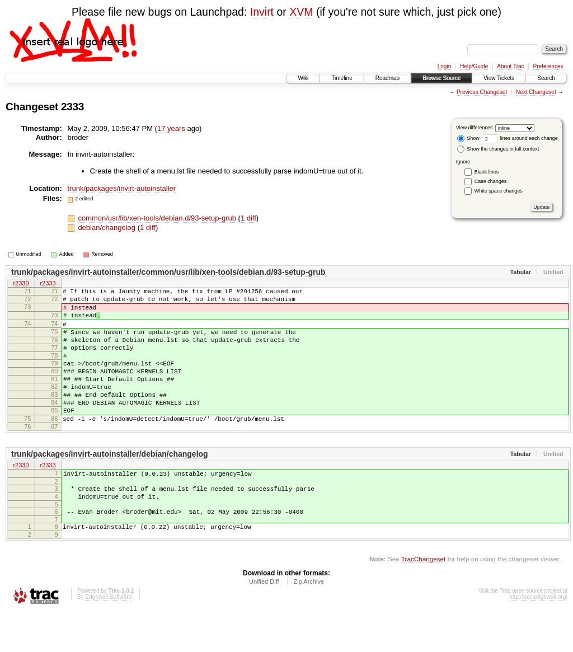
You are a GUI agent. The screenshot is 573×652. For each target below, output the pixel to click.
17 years (171, 128)
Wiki (303, 78)
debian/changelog (107, 227)
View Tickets (498, 78)
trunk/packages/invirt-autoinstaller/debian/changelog (109, 484)
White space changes (499, 191)
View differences (474, 127)
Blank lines (487, 172)
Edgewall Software (108, 637)
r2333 (47, 283)
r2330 (21, 283)
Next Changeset (536, 92)
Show (468, 138)
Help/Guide (474, 66)
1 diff (248, 218)
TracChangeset (423, 599)
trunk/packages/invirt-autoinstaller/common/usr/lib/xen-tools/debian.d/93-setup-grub (168, 272)
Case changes (491, 181)
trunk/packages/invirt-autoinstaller (122, 188)
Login (444, 66)
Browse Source (441, 78)
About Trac (510, 66)
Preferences (548, 66)
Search (546, 78)
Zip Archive (309, 621)
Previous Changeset (482, 92)
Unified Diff (264, 621)
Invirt (262, 12)
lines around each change (520, 138)
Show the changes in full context (498, 149)
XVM (301, 12)
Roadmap (387, 78)
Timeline (341, 78)
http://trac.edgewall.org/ (538, 637)
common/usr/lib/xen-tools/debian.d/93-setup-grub (158, 218)
